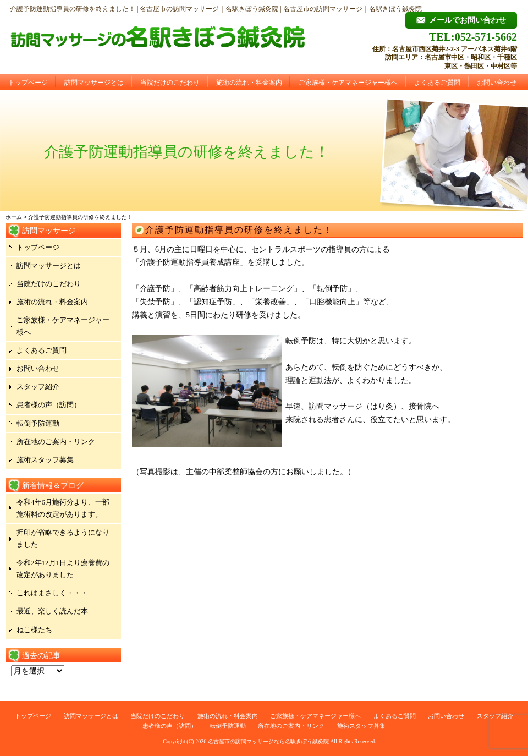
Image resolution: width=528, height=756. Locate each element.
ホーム (14, 217)
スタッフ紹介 (37, 386)
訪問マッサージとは (94, 82)
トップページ (28, 82)
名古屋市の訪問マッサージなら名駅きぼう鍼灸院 (268, 741)
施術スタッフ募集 (45, 460)
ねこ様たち (34, 630)
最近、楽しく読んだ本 (52, 611)
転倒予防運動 (37, 423)
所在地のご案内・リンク (55, 441)
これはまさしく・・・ (52, 593)
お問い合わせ (496, 82)
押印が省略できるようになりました (62, 538)
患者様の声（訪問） (48, 405)
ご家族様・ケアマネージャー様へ (348, 82)
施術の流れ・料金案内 (249, 82)
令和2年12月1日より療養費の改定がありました (62, 568)
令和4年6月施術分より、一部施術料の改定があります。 (62, 508)
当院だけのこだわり (170, 82)
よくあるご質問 (437, 82)
